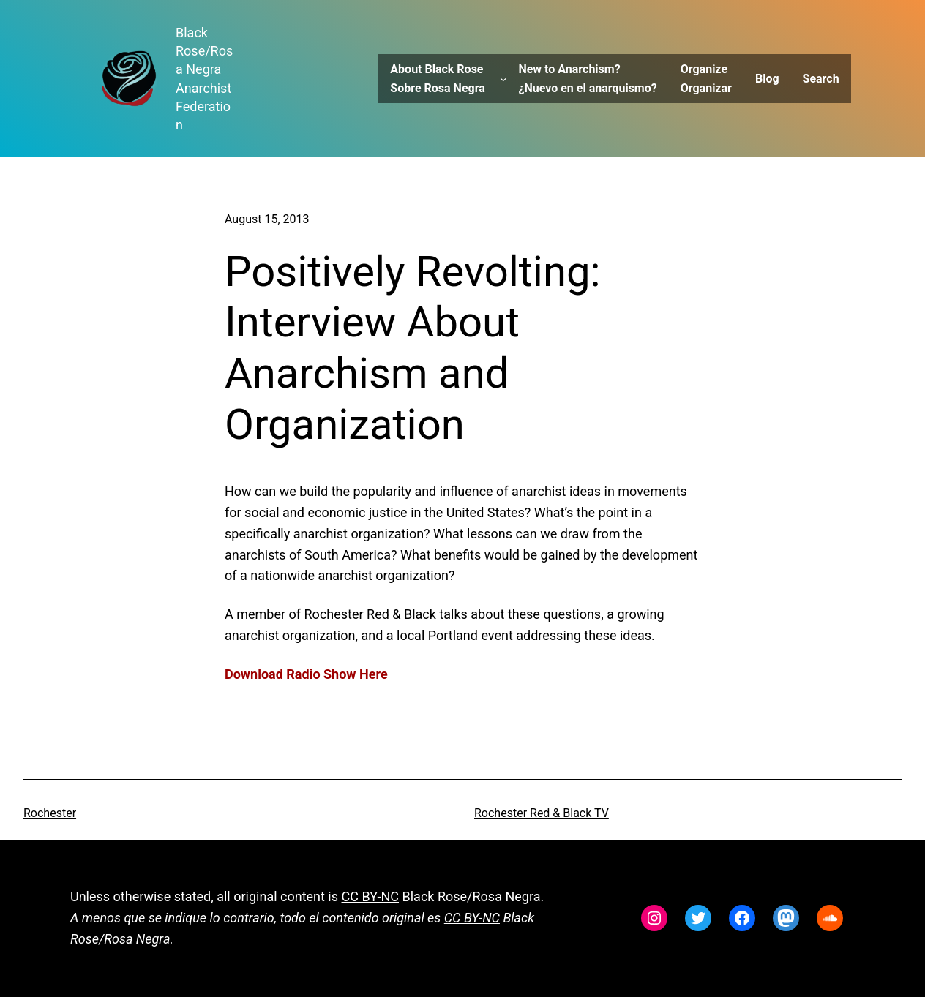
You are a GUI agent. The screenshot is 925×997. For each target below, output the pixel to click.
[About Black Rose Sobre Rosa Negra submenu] (503, 79)
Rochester (49, 813)
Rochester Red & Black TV (541, 813)
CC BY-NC (371, 896)
